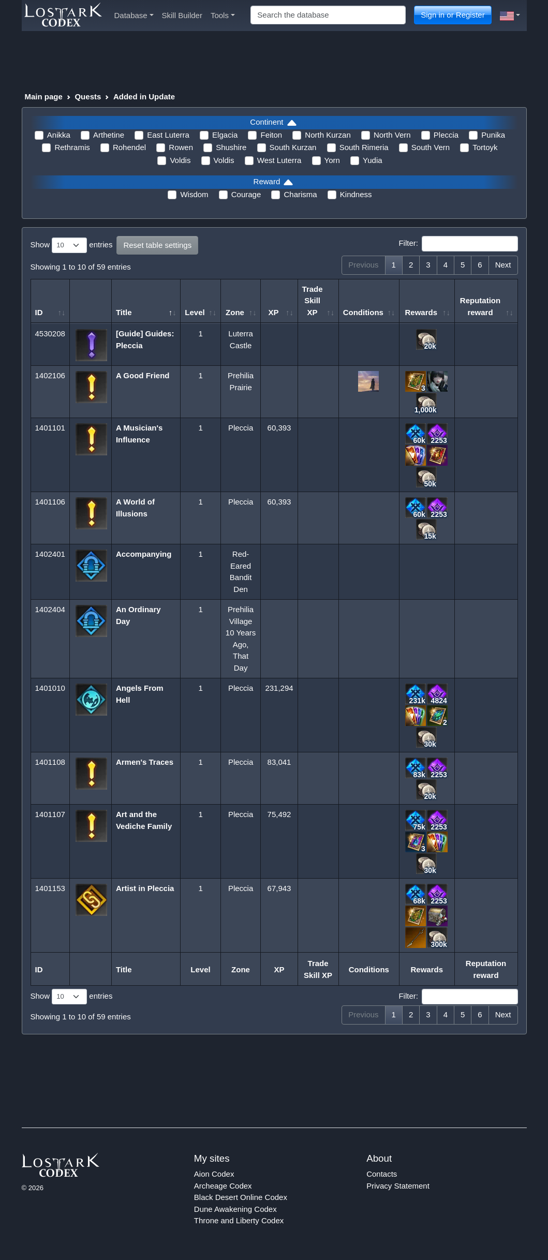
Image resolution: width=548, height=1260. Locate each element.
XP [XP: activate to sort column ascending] (273, 312)
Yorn (332, 160)
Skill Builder (182, 15)
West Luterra (279, 160)
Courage (246, 194)
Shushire (231, 147)
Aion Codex (214, 1173)
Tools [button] (223, 15)
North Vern (392, 134)
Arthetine (108, 134)
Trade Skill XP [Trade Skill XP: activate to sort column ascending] (312, 301)
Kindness (356, 194)
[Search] (328, 15)
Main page (44, 96)
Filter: (457, 243)
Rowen (181, 147)
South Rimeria (364, 147)
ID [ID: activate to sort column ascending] (39, 312)
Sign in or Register (452, 14)
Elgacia (225, 134)
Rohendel (129, 147)
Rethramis (72, 147)
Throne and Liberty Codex (239, 1220)
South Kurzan (293, 147)
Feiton (271, 134)
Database (134, 15)
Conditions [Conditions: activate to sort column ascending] (363, 312)
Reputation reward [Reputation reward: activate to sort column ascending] (480, 306)
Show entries (72, 245)
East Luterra (168, 134)
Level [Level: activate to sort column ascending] (194, 312)
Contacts (381, 1173)
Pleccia (446, 134)
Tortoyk (484, 147)
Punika (493, 134)
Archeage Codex (223, 1185)
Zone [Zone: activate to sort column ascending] (235, 312)
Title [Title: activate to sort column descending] (124, 312)
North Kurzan (327, 134)
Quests (88, 96)
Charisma (300, 194)
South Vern (430, 147)
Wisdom (194, 194)
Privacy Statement (397, 1185)
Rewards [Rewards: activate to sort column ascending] (421, 312)
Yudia (372, 160)
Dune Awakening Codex (235, 1209)
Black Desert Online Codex (240, 1197)
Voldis (180, 160)
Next (503, 264)
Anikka (58, 134)
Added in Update (144, 96)
